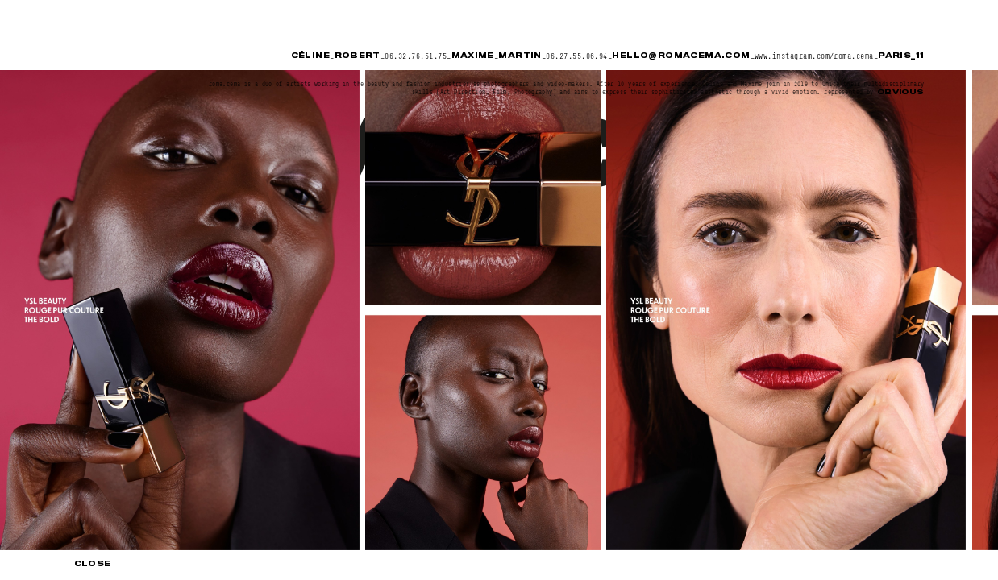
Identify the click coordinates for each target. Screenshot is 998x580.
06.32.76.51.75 (416, 56)
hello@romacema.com (681, 56)
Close (92, 565)
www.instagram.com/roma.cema (814, 56)
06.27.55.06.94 (577, 56)
